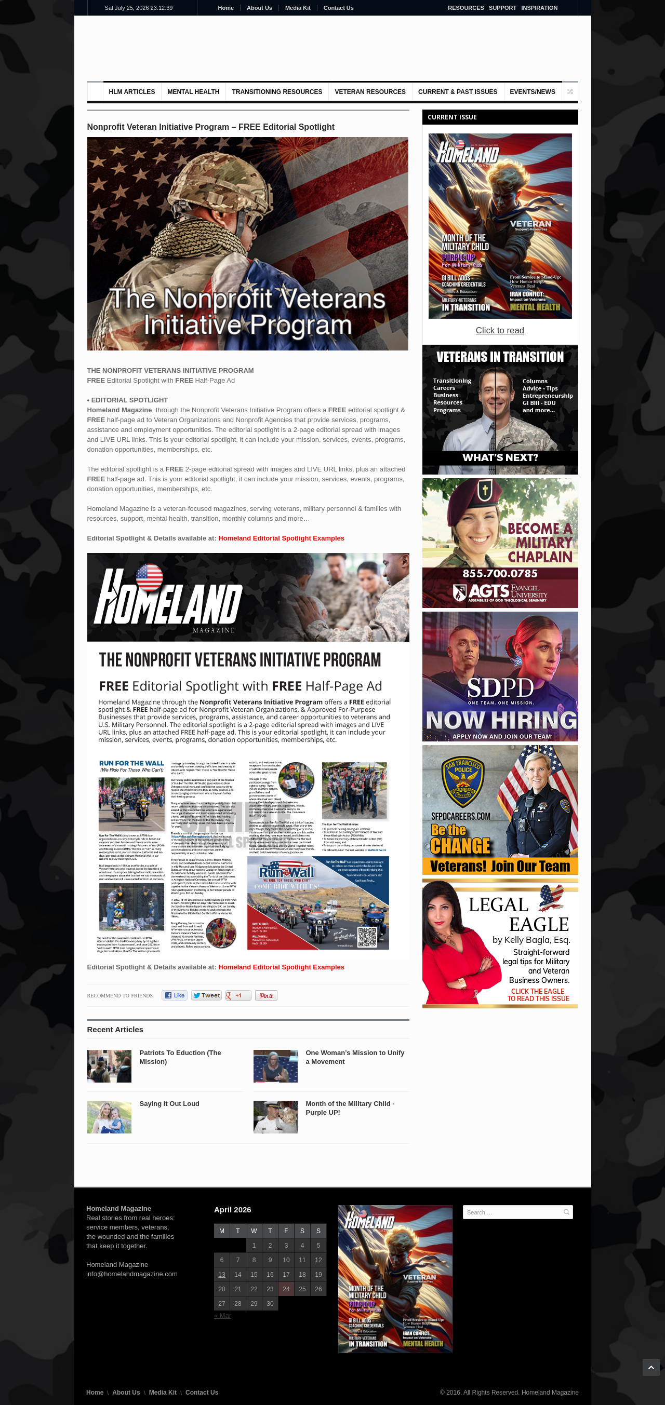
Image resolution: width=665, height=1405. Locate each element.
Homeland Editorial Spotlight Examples (281, 538)
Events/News (532, 92)
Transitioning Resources (277, 92)
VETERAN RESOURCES (370, 92)
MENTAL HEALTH (193, 92)
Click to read (500, 330)
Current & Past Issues (457, 92)
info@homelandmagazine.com (132, 1274)
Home (226, 8)
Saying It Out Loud (170, 1103)
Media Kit (298, 8)
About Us (259, 8)
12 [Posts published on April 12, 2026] (318, 1260)
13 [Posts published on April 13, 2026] (221, 1274)
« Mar (222, 1315)
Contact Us (339, 8)
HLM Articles (132, 92)
